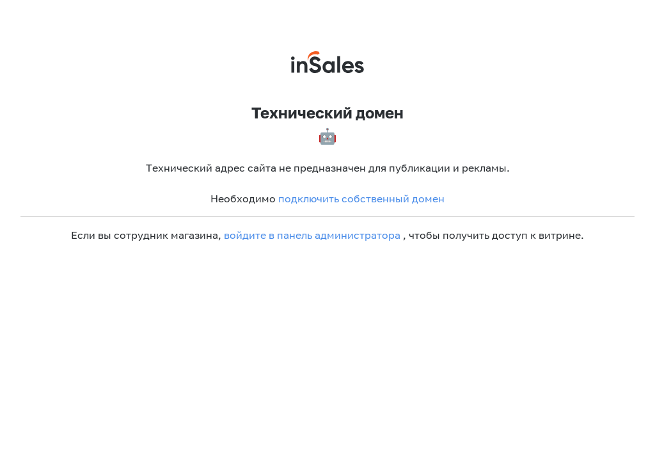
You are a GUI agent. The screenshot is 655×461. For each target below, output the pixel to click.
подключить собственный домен (361, 198)
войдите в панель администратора (312, 235)
